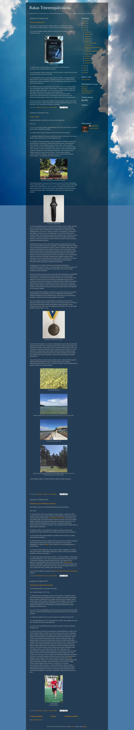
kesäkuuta (87, 41)
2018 (84, 25)
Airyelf (72, 726)
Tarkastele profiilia (93, 128)
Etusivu (53, 716)
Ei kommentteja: (53, 107)
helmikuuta (88, 60)
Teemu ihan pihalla (86, 93)
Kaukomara (84, 86)
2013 (84, 70)
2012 (84, 72)
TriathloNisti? (94, 126)
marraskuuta (88, 34)
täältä (70, 658)
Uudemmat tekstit (36, 716)
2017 (84, 27)
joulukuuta (87, 32)
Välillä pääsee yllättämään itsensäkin (41, 585)
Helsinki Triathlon (86, 79)
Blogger (85, 726)
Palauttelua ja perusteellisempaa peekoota (43, 503)
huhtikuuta (87, 56)
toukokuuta (88, 54)
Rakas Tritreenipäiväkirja (50, 7)
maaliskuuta (88, 58)
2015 (84, 65)
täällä (47, 544)
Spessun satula (67, 562)
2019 (84, 23)
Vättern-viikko (34, 117)
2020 (84, 21)
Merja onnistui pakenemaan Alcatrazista (66, 571)
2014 (84, 68)
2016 (84, 30)
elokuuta (87, 36)
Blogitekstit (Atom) (37, 719)
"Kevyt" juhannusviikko (37, 22)
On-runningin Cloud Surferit (56, 517)
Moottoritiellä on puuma (87, 90)
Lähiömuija (84, 88)
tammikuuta (88, 63)
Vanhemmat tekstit (71, 716)
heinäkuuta (88, 38)
